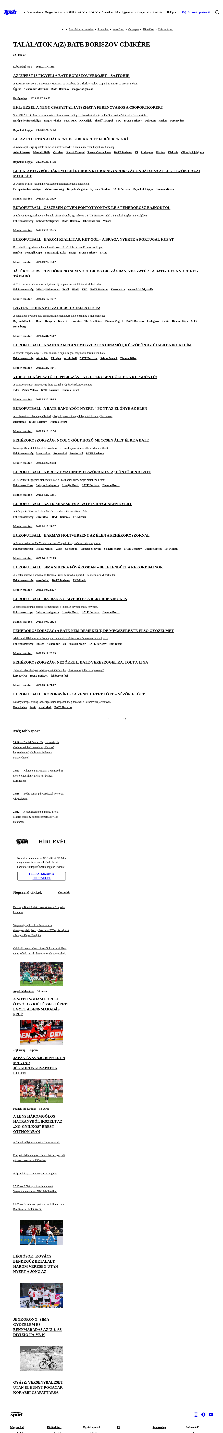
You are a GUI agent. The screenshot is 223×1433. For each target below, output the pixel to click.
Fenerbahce (20, 707)
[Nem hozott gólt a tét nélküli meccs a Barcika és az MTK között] (41, 1206)
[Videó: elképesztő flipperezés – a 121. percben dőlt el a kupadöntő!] (111, 380)
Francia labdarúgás (24, 1108)
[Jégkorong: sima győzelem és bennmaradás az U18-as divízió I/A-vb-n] (41, 1306)
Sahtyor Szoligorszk (47, 220)
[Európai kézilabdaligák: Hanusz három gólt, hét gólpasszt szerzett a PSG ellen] (41, 1157)
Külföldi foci (54, 1427)
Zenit (33, 707)
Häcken (162, 120)
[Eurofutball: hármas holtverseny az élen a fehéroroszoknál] (111, 539)
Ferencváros (177, 120)
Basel (39, 321)
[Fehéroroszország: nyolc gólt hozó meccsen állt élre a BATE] (111, 444)
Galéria (157, 12)
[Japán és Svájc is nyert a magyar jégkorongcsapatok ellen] (41, 1043)
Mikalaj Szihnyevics (47, 289)
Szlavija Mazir (112, 548)
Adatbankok (34, 12)
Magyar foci (17, 1427)
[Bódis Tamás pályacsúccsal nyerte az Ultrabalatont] (41, 796)
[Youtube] (211, 1415)
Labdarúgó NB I (22, 66)
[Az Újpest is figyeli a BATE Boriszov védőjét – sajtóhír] (111, 79)
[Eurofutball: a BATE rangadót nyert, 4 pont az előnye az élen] (111, 412)
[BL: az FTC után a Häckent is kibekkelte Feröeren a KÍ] (111, 143)
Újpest (17, 88)
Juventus (76, 321)
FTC (118, 120)
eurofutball (70, 358)
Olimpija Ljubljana (192, 152)
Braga (72, 252)
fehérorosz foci (91, 220)
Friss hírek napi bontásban (81, 29)
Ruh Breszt (115, 643)
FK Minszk (79, 516)
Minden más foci (22, 198)
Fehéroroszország (53, 189)
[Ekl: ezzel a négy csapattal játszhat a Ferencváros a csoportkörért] (111, 111)
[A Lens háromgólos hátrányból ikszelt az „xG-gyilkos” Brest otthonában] (41, 1102)
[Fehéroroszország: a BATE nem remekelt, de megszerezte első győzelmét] (111, 634)
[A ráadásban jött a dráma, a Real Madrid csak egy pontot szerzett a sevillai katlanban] (41, 817)
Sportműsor (103, 29)
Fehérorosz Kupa (23, 485)
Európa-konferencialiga (27, 120)
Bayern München (23, 321)
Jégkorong (19, 1050)
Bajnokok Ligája (23, 130)
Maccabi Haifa (41, 152)
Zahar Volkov (30, 390)
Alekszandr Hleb (56, 643)
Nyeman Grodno (100, 189)
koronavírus (43, 453)
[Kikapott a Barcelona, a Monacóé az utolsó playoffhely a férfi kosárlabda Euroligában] (41, 776)
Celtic (165, 321)
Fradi (66, 289)
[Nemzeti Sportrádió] (196, 12)
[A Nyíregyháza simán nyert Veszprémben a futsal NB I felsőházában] (41, 1189)
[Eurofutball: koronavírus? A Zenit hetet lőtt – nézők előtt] (111, 698)
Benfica (17, 252)
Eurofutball (76, 453)
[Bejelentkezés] (171, 12)
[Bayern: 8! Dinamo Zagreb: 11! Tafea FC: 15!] (111, 311)
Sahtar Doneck (109, 358)
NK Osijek (85, 120)
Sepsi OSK (70, 120)
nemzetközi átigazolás (140, 289)
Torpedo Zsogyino (77, 189)
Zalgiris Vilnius (52, 120)
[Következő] (117, 719)
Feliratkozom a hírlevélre (41, 876)
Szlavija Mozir (70, 485)
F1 (116, 12)
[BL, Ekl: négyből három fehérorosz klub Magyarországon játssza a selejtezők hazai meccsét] (111, 177)
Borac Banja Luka (55, 252)
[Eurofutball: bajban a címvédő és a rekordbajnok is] (111, 602)
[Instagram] (196, 1415)
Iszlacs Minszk (44, 548)
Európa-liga (20, 98)
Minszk (107, 220)
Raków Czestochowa (99, 152)
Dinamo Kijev (180, 321)
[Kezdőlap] (10, 12)
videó (16, 390)
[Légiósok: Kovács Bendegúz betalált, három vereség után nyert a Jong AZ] (41, 1243)
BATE (103, 252)
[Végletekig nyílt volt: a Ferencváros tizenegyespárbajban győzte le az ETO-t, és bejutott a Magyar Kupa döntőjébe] (41, 930)
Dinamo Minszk (165, 189)
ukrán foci (42, 358)
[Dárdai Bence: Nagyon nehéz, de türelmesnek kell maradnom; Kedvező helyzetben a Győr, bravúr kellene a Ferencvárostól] (41, 750)
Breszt (40, 643)
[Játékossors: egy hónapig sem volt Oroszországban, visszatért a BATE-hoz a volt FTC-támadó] (111, 277)
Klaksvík (173, 152)
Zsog (59, 548)
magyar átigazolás (82, 88)
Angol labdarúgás (23, 991)
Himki (75, 289)
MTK (194, 321)
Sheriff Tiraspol (104, 120)
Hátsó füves (148, 29)
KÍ (136, 152)
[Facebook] (203, 1415)
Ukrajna (56, 358)
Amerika (107, 12)
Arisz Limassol (21, 152)
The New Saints (93, 321)
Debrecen (150, 120)
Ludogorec (147, 152)
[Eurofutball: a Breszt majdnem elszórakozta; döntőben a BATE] (111, 475)
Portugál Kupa (33, 252)
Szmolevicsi (60, 453)
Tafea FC (63, 321)
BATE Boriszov (60, 88)
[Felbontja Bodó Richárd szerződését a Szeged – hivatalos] (41, 909)
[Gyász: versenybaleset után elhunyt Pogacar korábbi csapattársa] (41, 1369)
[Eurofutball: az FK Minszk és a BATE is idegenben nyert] (111, 507)
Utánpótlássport (165, 29)
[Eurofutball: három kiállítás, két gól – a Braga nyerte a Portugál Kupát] (111, 243)
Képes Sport (118, 29)
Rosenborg (19, 326)
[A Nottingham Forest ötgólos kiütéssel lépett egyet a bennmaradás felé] (41, 985)
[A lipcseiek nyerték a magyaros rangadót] (41, 1173)
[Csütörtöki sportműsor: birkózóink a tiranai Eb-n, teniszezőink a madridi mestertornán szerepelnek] (41, 951)
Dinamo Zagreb (114, 321)
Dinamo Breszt (70, 390)
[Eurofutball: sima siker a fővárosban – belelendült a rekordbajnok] (111, 571)
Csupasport (133, 29)
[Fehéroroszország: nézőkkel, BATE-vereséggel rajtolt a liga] (111, 666)
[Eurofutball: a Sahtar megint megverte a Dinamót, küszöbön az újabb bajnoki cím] (111, 349)
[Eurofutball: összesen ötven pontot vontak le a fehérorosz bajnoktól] (111, 211)
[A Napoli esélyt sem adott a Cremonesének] (41, 1142)
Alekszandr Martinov (35, 88)
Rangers (50, 321)
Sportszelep (159, 1427)
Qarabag (58, 152)
